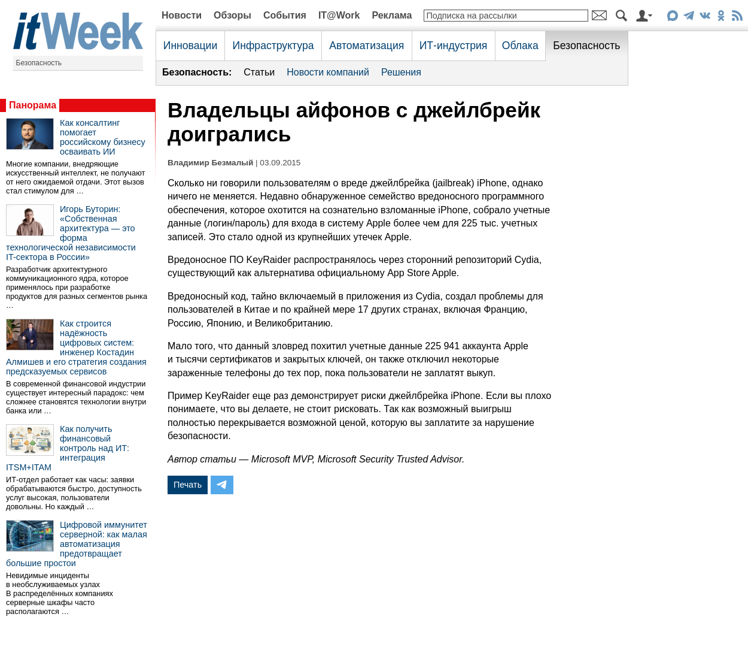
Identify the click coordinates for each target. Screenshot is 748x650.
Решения (401, 72)
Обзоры (232, 15)
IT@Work (339, 15)
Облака (520, 46)
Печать (188, 484)
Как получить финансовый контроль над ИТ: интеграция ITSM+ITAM (67, 448)
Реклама (392, 15)
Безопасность (39, 63)
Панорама (32, 105)
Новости (182, 15)
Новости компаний (328, 72)
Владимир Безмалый (210, 162)
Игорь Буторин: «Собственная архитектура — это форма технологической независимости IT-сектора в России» (71, 233)
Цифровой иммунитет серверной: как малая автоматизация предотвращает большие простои (76, 544)
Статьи (259, 72)
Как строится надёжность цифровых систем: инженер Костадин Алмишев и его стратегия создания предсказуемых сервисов (76, 347)
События (284, 15)
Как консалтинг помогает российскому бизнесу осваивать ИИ (102, 137)
